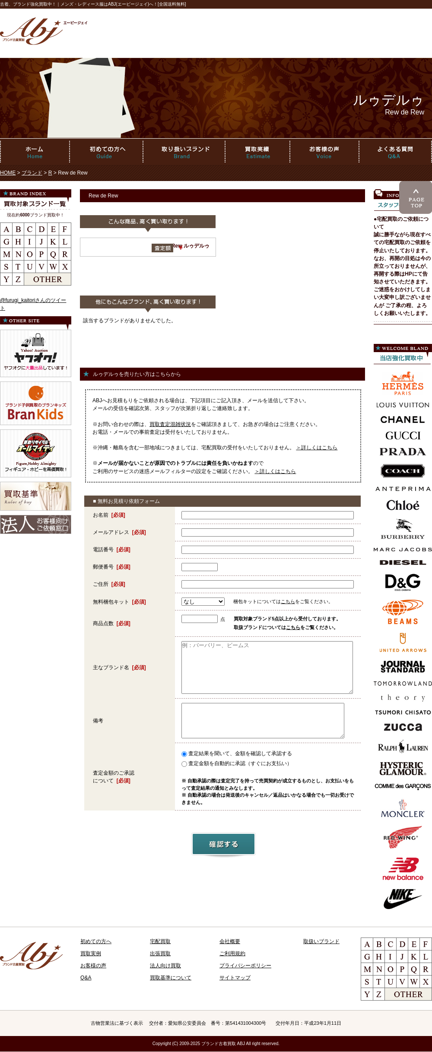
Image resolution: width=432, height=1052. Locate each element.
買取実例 (90, 953)
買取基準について (170, 978)
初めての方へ (95, 941)
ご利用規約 (232, 953)
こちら (288, 601)
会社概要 (229, 941)
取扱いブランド (321, 941)
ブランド (32, 173)
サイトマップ (235, 978)
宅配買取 (160, 941)
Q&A (86, 978)
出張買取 (160, 953)
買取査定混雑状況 (170, 424)
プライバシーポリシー (245, 966)
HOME (8, 173)
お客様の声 (93, 966)
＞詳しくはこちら (316, 448)
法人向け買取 (165, 966)
